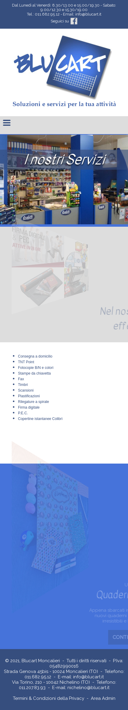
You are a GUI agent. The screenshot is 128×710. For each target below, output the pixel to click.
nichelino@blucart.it (88, 687)
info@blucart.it (88, 14)
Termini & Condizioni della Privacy (48, 698)
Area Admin (103, 698)
